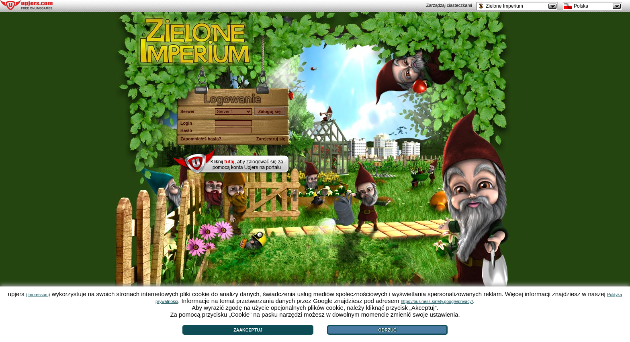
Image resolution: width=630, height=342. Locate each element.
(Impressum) (38, 294)
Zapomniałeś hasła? (200, 138)
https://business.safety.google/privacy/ (437, 301)
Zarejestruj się (270, 138)
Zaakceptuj (247, 330)
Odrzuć (387, 330)
